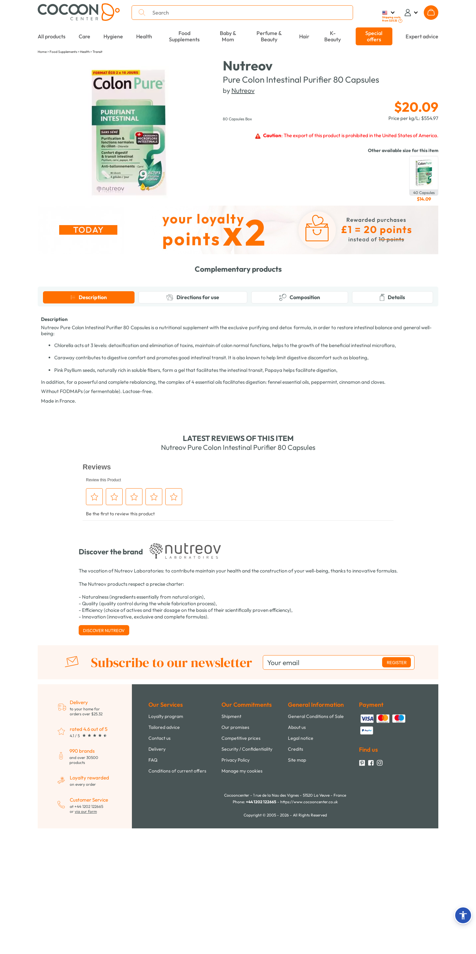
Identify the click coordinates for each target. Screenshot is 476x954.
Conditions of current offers (177, 896)
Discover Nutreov (104, 756)
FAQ (152, 886)
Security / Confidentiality (246, 875)
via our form (86, 936)
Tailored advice (164, 853)
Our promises (235, 853)
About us (297, 853)
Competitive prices (240, 864)
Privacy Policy (235, 886)
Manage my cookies (241, 896)
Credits (295, 875)
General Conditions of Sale (316, 842)
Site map (297, 886)
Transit (97, 52)
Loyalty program (165, 842)
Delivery (157, 875)
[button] (463, 915)
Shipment (231, 842)
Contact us (159, 864)
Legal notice (300, 864)
